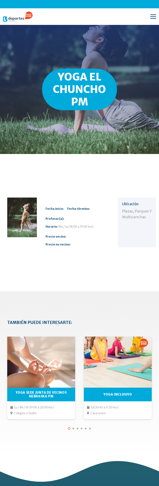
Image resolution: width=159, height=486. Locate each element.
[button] (69, 428)
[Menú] (153, 16)
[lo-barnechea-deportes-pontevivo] (18, 16)
